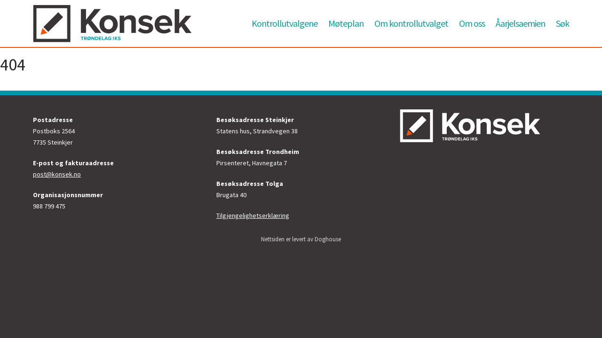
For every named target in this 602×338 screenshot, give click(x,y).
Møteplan (346, 23)
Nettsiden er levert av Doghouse (301, 239)
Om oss (472, 23)
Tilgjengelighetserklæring (252, 215)
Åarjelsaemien (520, 23)
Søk (562, 23)
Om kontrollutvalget (411, 23)
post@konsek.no (57, 174)
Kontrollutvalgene (284, 23)
